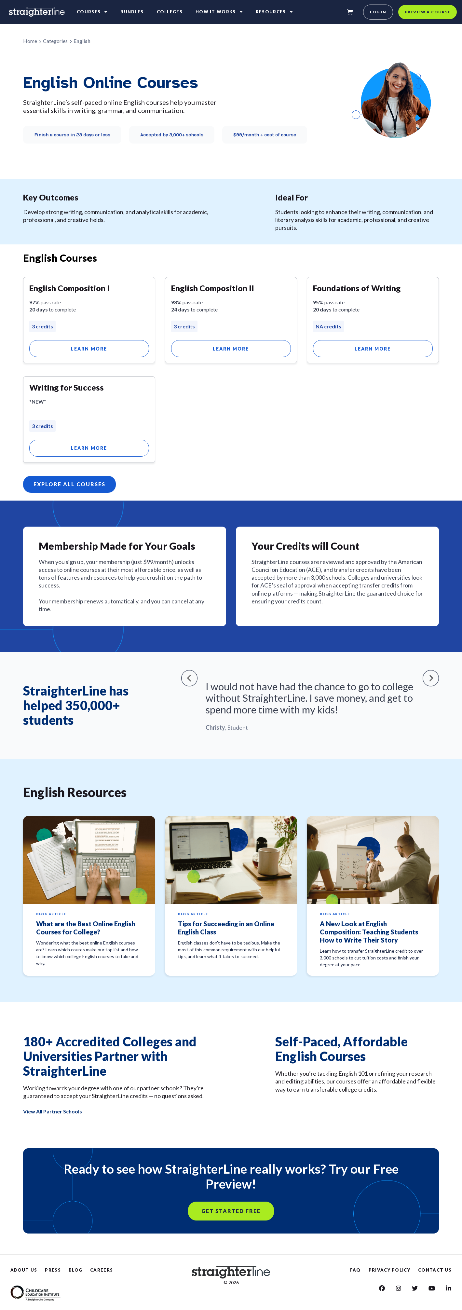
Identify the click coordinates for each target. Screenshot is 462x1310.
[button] (189, 678)
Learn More (89, 349)
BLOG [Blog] (75, 1270)
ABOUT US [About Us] (23, 1270)
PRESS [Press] (53, 1270)
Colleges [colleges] (170, 11)
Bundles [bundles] (131, 11)
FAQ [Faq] (355, 1270)
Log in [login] (378, 11)
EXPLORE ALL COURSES (69, 484)
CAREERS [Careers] (101, 1270)
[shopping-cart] (350, 12)
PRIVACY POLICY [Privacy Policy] (389, 1270)
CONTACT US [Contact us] (435, 1270)
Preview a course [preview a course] (427, 11)
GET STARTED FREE (231, 1211)
